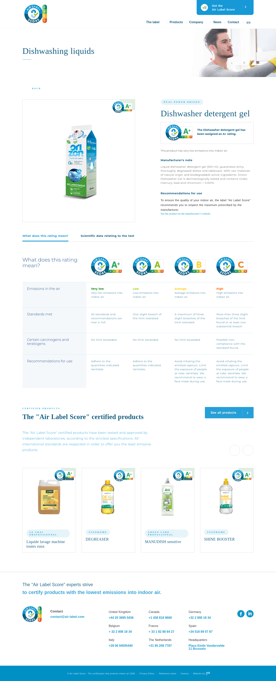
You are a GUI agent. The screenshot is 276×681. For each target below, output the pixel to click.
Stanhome (98, 532)
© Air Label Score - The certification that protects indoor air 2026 (101, 673)
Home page (138, 24)
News (217, 22)
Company (196, 22)
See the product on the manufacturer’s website (185, 213)
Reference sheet (167, 673)
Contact (233, 22)
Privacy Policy (147, 673)
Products (176, 22)
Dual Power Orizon (182, 102)
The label (152, 22)
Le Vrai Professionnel (43, 533)
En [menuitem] (249, 22)
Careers (185, 673)
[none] (249, 21)
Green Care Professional (161, 533)
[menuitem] (249, 21)
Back (36, 88)
